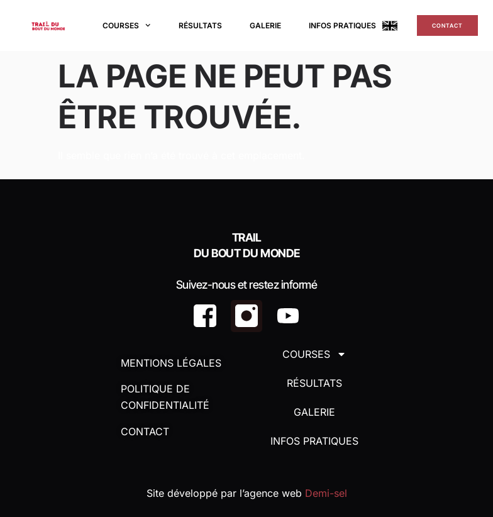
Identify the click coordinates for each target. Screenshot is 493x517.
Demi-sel (326, 493)
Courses (126, 25)
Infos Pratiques (342, 25)
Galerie (265, 25)
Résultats (200, 25)
